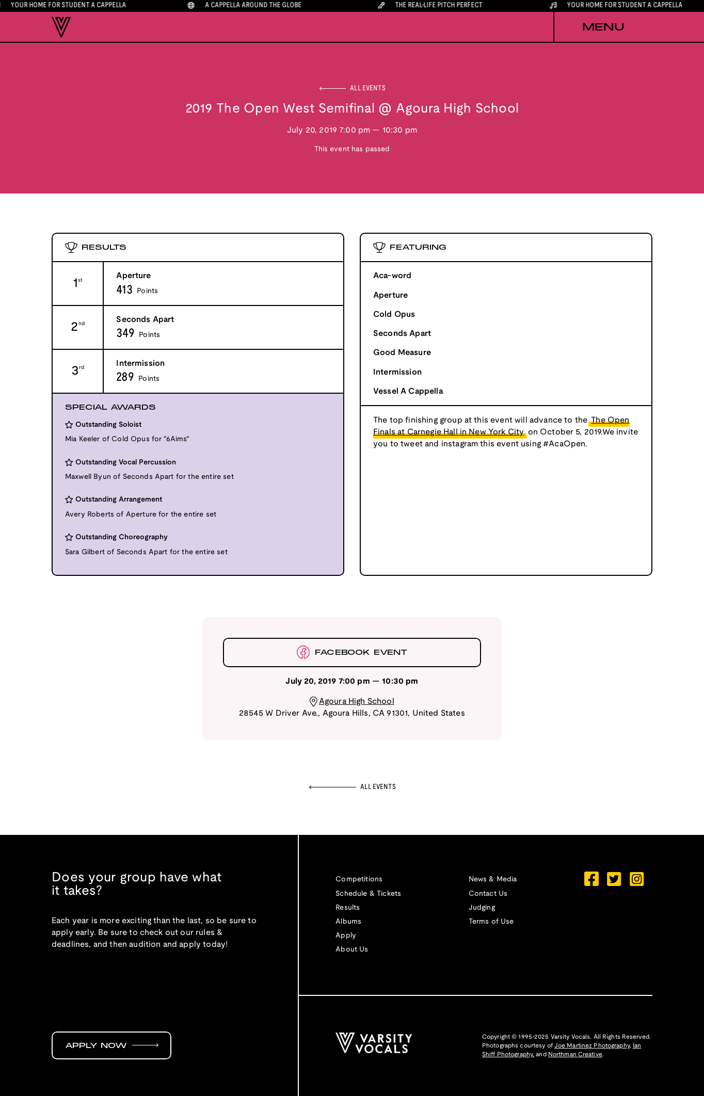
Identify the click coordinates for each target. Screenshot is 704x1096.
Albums (348, 921)
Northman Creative (575, 1054)
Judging (482, 908)
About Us (351, 949)
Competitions (358, 879)
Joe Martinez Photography (592, 1046)
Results (347, 908)
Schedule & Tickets (368, 894)
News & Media (493, 879)
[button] (602, 27)
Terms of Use (491, 921)
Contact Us (488, 894)
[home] (61, 27)
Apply (345, 935)
